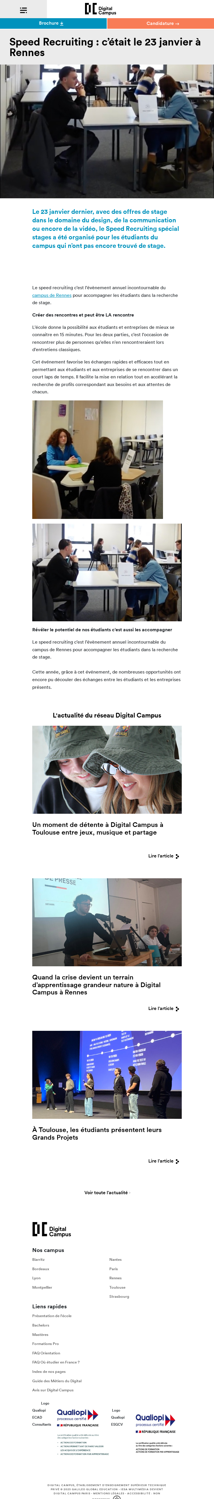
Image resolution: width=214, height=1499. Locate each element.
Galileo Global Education (95, 1490)
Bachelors (40, 1325)
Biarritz (38, 1259)
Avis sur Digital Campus (53, 1390)
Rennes (115, 1278)
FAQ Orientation (46, 1353)
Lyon (36, 1278)
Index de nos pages (49, 1371)
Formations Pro (45, 1343)
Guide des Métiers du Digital (56, 1380)
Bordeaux (40, 1268)
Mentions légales (108, 1494)
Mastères (40, 1334)
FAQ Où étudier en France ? (56, 1362)
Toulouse (117, 1287)
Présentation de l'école (52, 1316)
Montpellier (42, 1287)
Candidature (163, 23)
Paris (113, 1268)
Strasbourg (119, 1296)
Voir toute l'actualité (106, 1193)
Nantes (115, 1259)
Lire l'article (165, 856)
